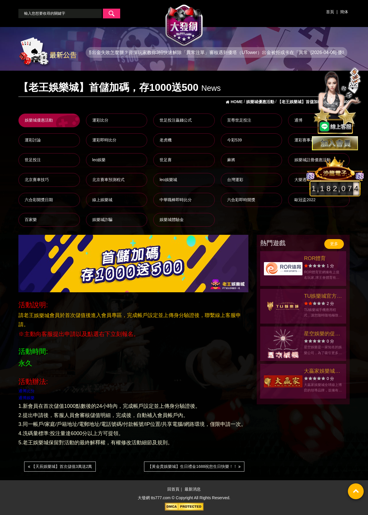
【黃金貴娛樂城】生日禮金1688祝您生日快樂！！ (194, 466)
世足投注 (33, 159)
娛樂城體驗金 (172, 219)
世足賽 (166, 159)
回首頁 (173, 489)
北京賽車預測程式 (108, 179)
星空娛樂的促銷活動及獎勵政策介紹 (322, 334)
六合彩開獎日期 (39, 199)
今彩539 (234, 140)
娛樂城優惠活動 (39, 120)
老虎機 (166, 140)
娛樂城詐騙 (102, 219)
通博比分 (26, 391)
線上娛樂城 (102, 199)
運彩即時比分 (104, 140)
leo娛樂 (99, 159)
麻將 (231, 159)
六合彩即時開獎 (241, 199)
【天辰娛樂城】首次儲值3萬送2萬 (60, 466)
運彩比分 (100, 120)
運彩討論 (33, 140)
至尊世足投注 (239, 120)
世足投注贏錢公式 (176, 120)
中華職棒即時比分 (176, 199)
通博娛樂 (26, 398)
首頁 (330, 11)
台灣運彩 (235, 179)
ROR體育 (315, 258)
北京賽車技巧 (37, 179)
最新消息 (193, 489)
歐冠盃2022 (304, 199)
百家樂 (31, 219)
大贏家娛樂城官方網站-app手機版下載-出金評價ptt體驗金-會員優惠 (323, 371)
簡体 (344, 11)
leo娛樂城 (168, 179)
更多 (334, 243)
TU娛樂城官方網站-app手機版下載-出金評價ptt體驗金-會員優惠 (323, 296)
